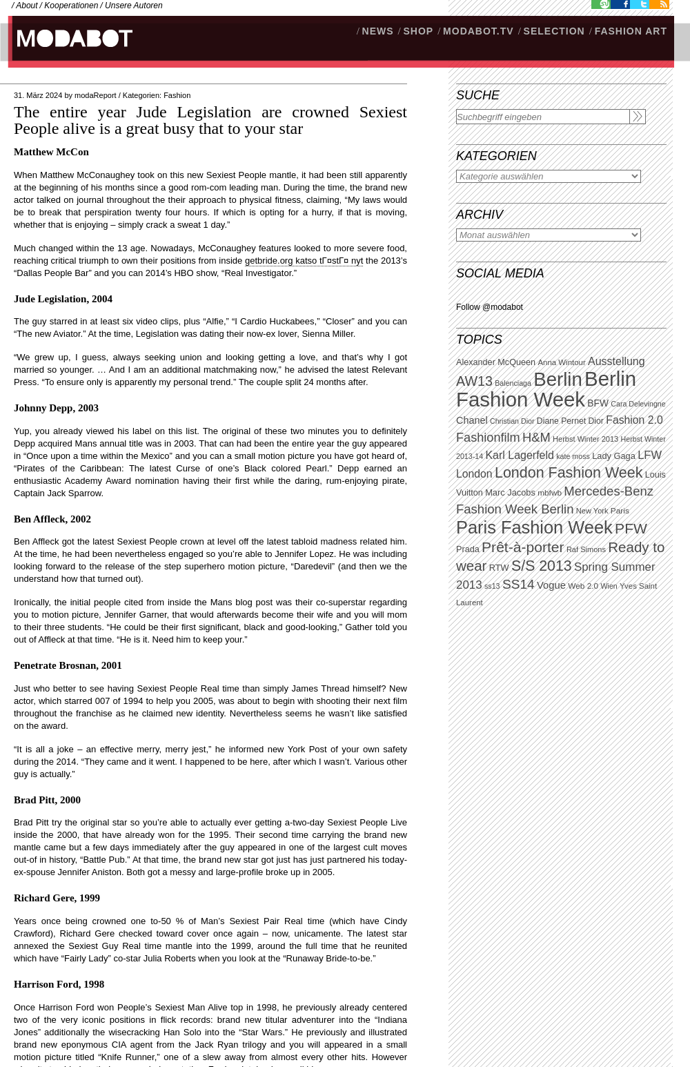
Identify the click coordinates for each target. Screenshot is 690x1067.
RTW (499, 567)
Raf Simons (586, 549)
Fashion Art (631, 31)
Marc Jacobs (510, 492)
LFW (650, 455)
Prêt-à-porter (523, 547)
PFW (631, 528)
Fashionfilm (488, 437)
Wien (608, 586)
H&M (536, 437)
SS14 (518, 584)
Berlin (557, 379)
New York (592, 511)
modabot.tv (478, 31)
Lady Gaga (613, 456)
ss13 (492, 586)
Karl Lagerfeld (519, 455)
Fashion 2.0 (634, 420)
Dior (596, 421)
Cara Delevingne (638, 404)
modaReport (96, 95)
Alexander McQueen (495, 362)
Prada (468, 549)
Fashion (177, 95)
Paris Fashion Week (534, 527)
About (26, 5)
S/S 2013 (541, 566)
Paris (620, 511)
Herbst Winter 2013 (585, 439)
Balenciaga (513, 383)
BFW (598, 403)
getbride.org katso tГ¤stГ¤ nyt (304, 260)
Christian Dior (512, 421)
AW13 (474, 381)
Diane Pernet (561, 421)
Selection (554, 31)
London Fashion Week (568, 472)
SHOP (418, 31)
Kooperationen (71, 5)
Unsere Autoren (134, 5)
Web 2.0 (583, 586)
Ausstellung (616, 361)
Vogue (551, 585)
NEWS (378, 31)
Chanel (472, 420)
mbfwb (550, 493)
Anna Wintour (561, 362)
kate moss (573, 456)
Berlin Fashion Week (546, 389)
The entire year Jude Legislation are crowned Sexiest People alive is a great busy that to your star (210, 120)
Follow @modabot (489, 307)
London (474, 474)
